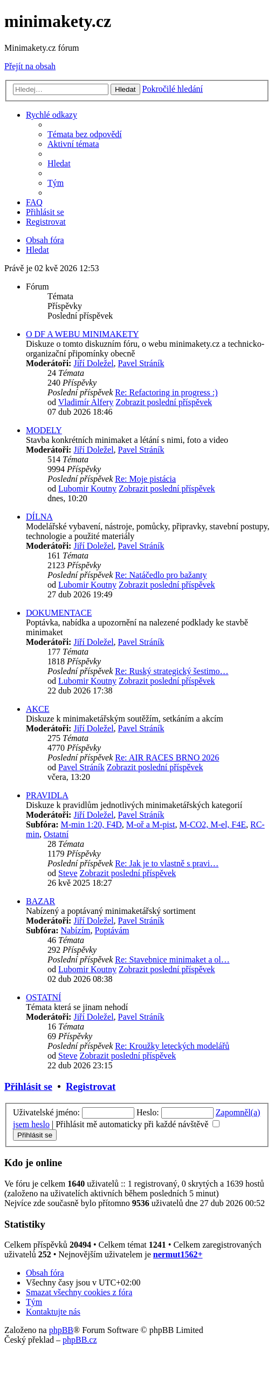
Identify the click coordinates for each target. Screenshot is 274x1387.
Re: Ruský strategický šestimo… (171, 671)
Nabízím (75, 930)
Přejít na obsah (30, 66)
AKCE (38, 708)
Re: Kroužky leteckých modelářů (172, 1046)
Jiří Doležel (93, 363)
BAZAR (40, 901)
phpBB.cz (80, 1339)
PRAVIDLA (47, 795)
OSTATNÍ (43, 997)
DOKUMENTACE (59, 612)
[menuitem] (84, 134)
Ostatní (56, 834)
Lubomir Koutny (87, 488)
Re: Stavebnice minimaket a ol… (172, 959)
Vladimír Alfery (86, 402)
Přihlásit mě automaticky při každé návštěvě (138, 1124)
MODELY (44, 430)
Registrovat (90, 1086)
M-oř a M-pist (150, 824)
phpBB (61, 1330)
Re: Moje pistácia (145, 478)
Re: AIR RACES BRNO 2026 (167, 757)
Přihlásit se (28, 1086)
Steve (68, 873)
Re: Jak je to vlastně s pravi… (166, 863)
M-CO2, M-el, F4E (212, 824)
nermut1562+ (178, 1254)
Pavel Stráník (141, 363)
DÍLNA (39, 516)
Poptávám (112, 930)
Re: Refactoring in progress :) (166, 392)
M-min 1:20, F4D (90, 824)
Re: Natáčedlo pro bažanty (161, 575)
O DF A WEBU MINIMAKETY (82, 334)
